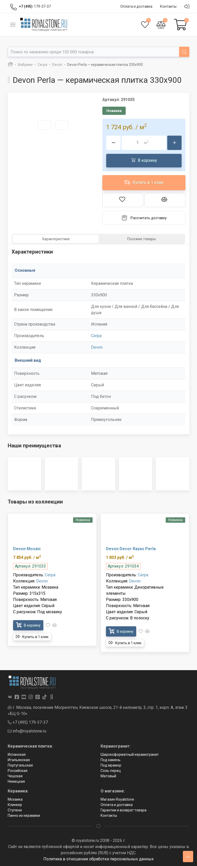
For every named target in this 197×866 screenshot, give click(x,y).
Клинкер (15, 805)
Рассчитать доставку (144, 218)
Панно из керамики (24, 815)
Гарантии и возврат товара (123, 810)
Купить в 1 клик (143, 182)
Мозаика (15, 799)
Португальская (20, 765)
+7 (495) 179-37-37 (28, 722)
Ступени (15, 810)
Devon (97, 347)
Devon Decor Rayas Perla (131, 548)
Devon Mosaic (27, 548)
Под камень (111, 760)
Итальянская (19, 760)
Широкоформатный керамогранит (130, 754)
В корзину (144, 160)
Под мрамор (111, 765)
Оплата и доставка (117, 805)
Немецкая (16, 781)
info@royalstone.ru (27, 731)
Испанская (17, 754)
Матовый (108, 776)
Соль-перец (111, 771)
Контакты (109, 815)
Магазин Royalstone (117, 799)
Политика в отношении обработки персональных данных (98, 859)
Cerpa (96, 335)
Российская (17, 771)
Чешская (15, 776)
